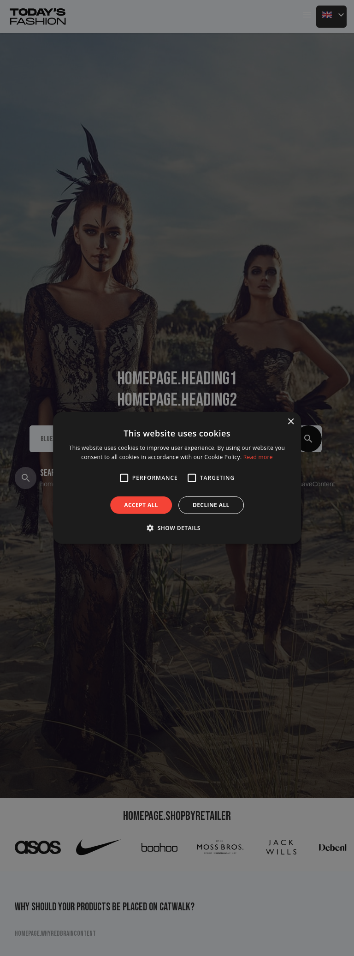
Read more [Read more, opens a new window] (258, 457)
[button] (124, 478)
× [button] (290, 421)
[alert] (177, 478)
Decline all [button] (211, 505)
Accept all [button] (141, 505)
